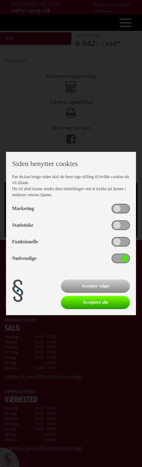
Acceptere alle (95, 302)
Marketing (23, 208)
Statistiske (22, 225)
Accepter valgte (95, 286)
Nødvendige (24, 258)
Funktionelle (25, 241)
